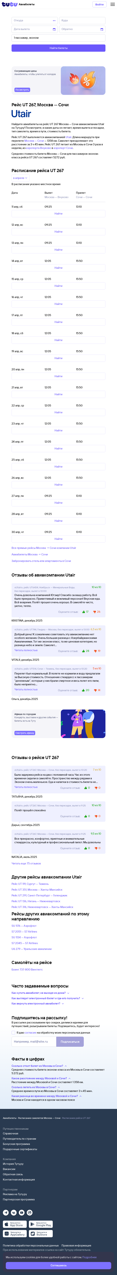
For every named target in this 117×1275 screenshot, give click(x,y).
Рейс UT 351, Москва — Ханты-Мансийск (37, 889)
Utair (69, 137)
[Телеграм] (6, 1211)
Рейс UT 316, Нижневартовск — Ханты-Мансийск (42, 907)
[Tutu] (10, 4)
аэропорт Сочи (63, 148)
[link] (22, 90)
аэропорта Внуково (38, 148)
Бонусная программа (16, 1144)
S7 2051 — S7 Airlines (24, 931)
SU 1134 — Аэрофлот (24, 937)
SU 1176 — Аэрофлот (24, 925)
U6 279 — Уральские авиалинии (32, 949)
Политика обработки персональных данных (31, 1245)
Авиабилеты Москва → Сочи (30, 554)
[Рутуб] (29, 1211)
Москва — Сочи (34, 140)
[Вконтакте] (14, 1211)
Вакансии (9, 1169)
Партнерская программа (19, 1199)
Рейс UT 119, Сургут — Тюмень (30, 884)
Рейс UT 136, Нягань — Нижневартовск (36, 901)
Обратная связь (13, 1174)
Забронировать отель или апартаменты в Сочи (41, 561)
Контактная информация (19, 1179)
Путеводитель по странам (19, 1138)
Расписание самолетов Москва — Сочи (39, 1118)
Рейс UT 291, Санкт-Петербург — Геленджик (39, 895)
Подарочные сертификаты (20, 1149)
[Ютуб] (22, 1211)
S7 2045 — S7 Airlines (25, 943)
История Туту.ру (13, 1163)
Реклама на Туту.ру (15, 1194)
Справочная (10, 1133)
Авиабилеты (9, 1118)
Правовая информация (76, 1245)
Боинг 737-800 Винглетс (27, 969)
